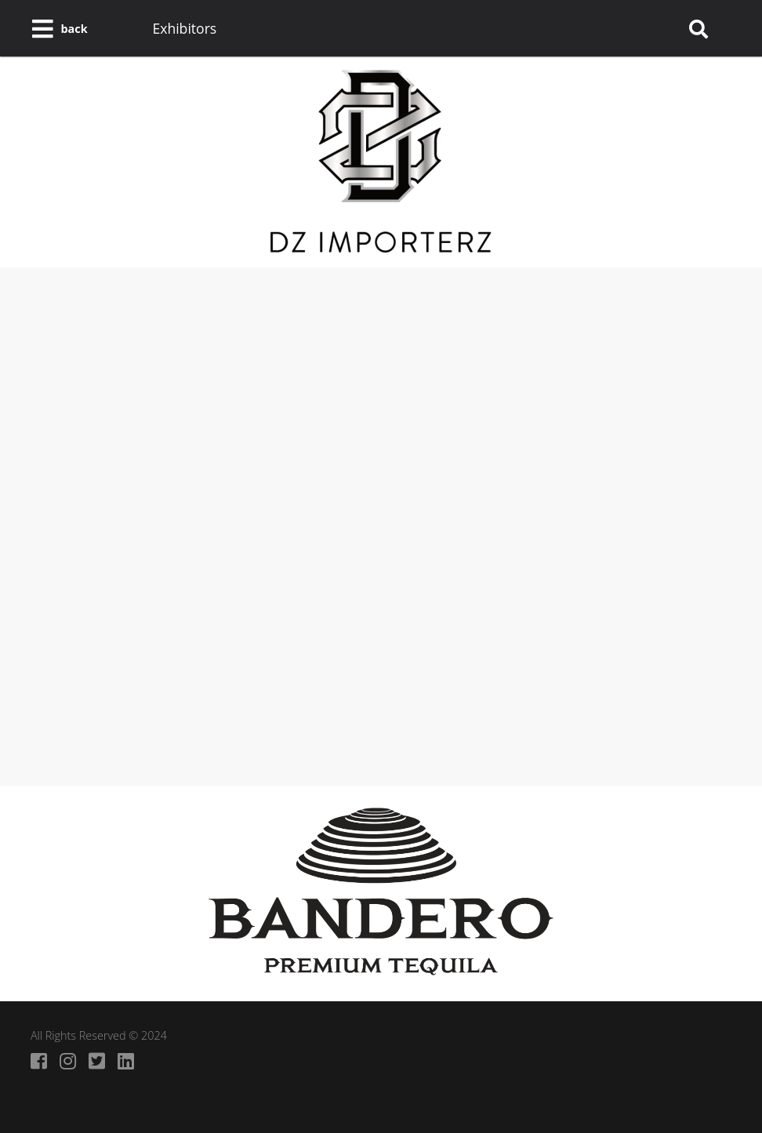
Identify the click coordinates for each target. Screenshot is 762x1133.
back (73, 28)
